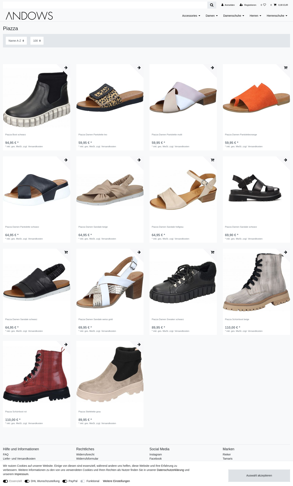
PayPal (73, 481)
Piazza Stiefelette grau (90, 411)
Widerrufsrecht (85, 454)
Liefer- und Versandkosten (19, 458)
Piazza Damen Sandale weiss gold (96, 319)
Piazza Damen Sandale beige (93, 227)
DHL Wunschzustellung (45, 481)
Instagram (155, 454)
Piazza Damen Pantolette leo (93, 134)
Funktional (92, 481)
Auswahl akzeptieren (259, 475)
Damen (210, 15)
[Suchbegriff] (105, 5)
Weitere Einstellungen (116, 481)
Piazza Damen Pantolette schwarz (22, 227)
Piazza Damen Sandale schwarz (241, 227)
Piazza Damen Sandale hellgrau (167, 227)
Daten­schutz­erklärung (170, 470)
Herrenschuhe (275, 15)
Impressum (21, 474)
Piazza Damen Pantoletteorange (241, 134)
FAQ (6, 454)
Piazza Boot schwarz (15, 134)
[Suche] (211, 5)
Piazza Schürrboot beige (237, 319)
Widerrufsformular (87, 458)
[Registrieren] (248, 5)
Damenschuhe (232, 15)
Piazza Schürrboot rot (16, 411)
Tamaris (228, 458)
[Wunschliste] (263, 5)
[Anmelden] (228, 5)
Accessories (189, 15)
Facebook (155, 458)
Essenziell (15, 481)
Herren (254, 15)
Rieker (227, 454)
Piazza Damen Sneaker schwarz (168, 319)
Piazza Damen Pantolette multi (167, 134)
